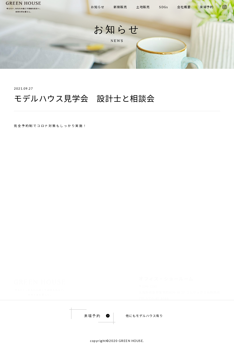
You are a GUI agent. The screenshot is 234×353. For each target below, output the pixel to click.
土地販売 (143, 7)
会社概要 (184, 7)
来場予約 (206, 7)
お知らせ (97, 7)
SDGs (163, 7)
